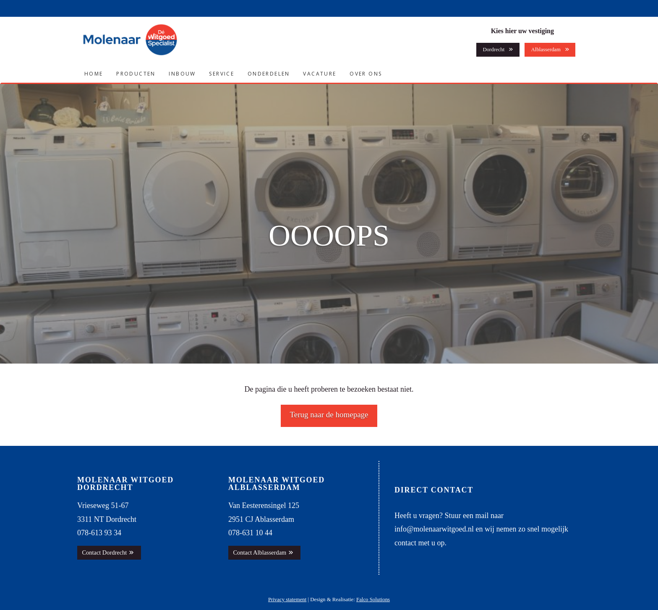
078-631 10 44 (250, 533)
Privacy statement (287, 599)
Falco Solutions (373, 599)
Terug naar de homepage (329, 414)
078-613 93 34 (99, 533)
